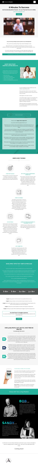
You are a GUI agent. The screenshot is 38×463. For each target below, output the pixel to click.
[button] (34, 2)
